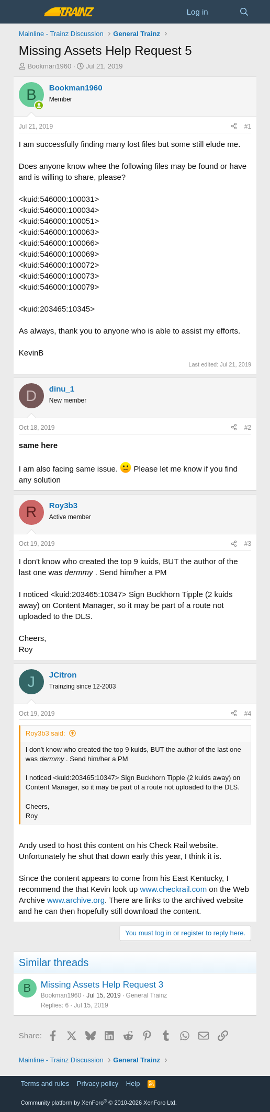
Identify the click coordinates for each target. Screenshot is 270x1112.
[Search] (244, 11)
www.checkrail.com (173, 889)
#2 (247, 427)
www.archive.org (76, 900)
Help (133, 1083)
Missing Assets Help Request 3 (102, 985)
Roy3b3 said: (45, 733)
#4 (247, 713)
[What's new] (223, 11)
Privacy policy (97, 1083)
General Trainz (146, 995)
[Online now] (39, 105)
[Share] (234, 127)
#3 (247, 543)
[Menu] (28, 12)
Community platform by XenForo (99, 1102)
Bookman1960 (49, 66)
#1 (247, 126)
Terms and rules (45, 1083)
